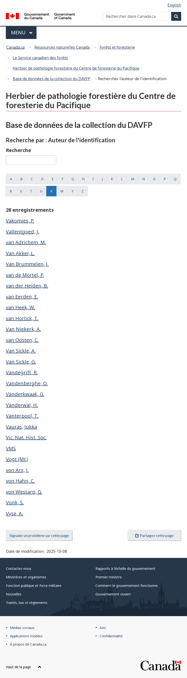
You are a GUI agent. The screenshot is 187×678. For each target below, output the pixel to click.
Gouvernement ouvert (113, 594)
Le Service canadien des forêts (40, 57)
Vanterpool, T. (22, 415)
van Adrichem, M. (26, 242)
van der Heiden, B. (27, 285)
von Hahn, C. (20, 480)
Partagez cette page (154, 535)
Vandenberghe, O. (27, 383)
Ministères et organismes (26, 577)
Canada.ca (15, 47)
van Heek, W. (20, 307)
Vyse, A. (14, 513)
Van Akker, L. (20, 253)
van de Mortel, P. (25, 275)
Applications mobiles (26, 636)
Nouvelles (13, 594)
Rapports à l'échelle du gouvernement (125, 568)
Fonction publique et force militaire (33, 585)
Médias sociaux (22, 627)
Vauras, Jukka (21, 426)
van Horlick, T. (22, 318)
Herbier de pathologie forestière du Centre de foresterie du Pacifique (76, 68)
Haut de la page (23, 667)
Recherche (18, 150)
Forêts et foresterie (117, 47)
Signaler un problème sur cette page (39, 535)
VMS (11, 448)
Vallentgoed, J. (22, 231)
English (174, 5)
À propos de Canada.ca (28, 644)
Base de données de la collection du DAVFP (51, 78)
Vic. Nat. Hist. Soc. (26, 437)
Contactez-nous (18, 568)
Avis (103, 627)
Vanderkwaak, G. (25, 394)
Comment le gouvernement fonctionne (126, 585)
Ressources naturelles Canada (62, 47)
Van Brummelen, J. (27, 264)
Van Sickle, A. (21, 350)
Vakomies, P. (20, 220)
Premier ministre (108, 577)
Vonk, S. (15, 502)
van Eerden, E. (22, 296)
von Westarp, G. (24, 491)
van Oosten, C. (22, 340)
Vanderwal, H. (22, 405)
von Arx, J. (17, 470)
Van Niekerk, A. (23, 329)
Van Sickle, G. (21, 361)
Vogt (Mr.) (17, 459)
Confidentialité (111, 636)
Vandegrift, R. (22, 372)
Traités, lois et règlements (26, 602)
